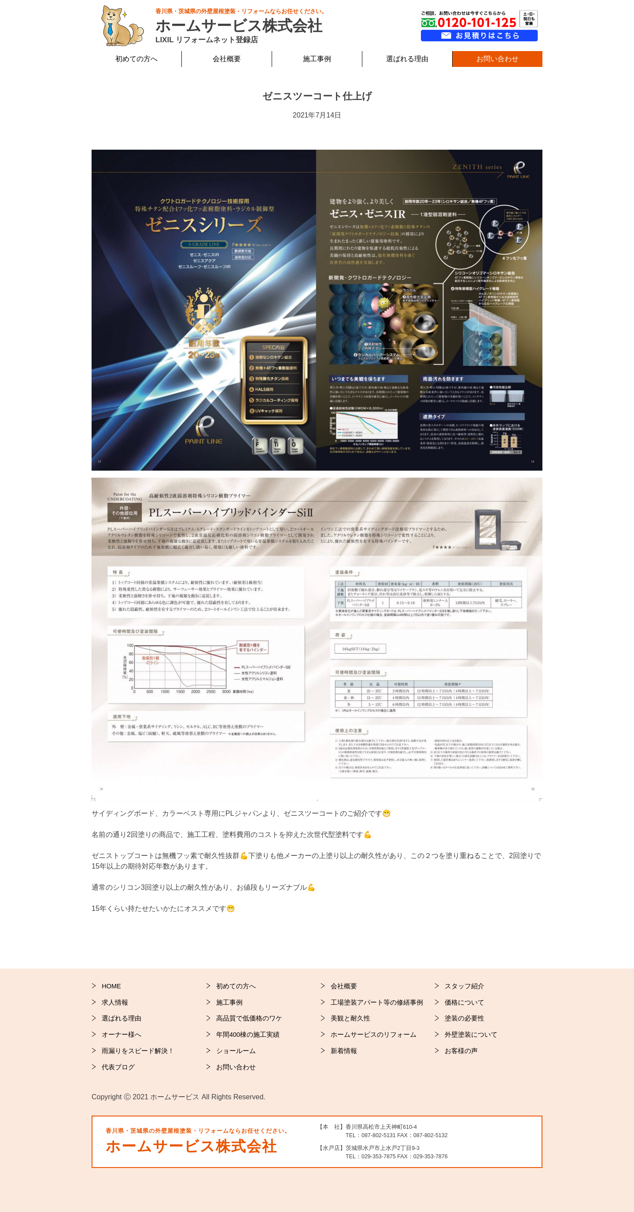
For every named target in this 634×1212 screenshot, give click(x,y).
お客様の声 (461, 1050)
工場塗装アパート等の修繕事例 (377, 1002)
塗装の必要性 (464, 1018)
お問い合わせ (497, 59)
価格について (464, 1002)
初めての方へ (236, 986)
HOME (111, 986)
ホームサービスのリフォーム (374, 1034)
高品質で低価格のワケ (249, 1018)
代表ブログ (118, 1067)
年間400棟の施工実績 (248, 1034)
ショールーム (236, 1050)
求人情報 (115, 1002)
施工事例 (229, 1002)
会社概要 (227, 59)
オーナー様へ (121, 1034)
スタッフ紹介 (464, 986)
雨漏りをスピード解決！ (138, 1050)
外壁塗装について (471, 1034)
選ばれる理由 (121, 1018)
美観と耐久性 (350, 1018)
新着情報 (344, 1050)
